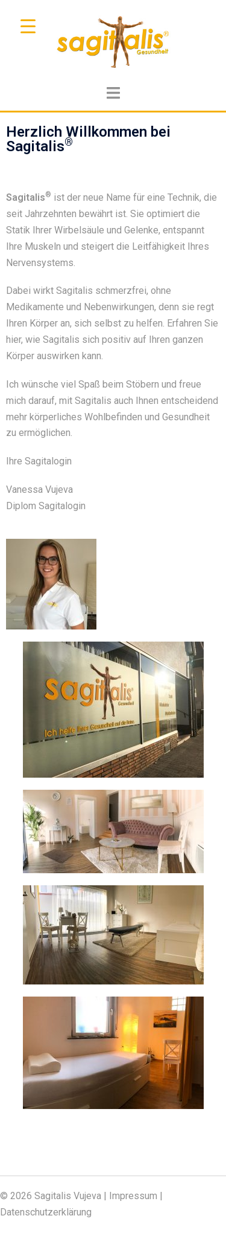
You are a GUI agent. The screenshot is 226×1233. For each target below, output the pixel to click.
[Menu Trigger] (28, 25)
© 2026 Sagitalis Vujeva (50, 1196)
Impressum (133, 1196)
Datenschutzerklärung (46, 1212)
